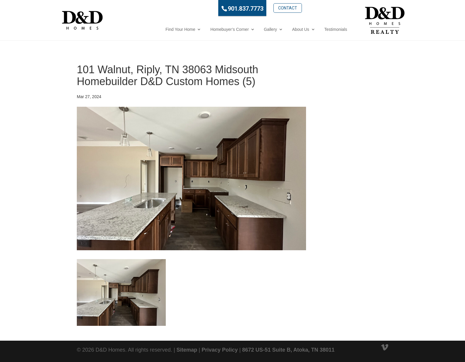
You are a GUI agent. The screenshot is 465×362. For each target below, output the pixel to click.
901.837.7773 (220, 8)
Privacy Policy (220, 350)
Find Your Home (155, 29)
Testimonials (310, 29)
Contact (261, 8)
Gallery (244, 29)
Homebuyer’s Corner (204, 29)
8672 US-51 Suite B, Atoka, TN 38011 (288, 350)
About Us (275, 29)
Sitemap (186, 350)
